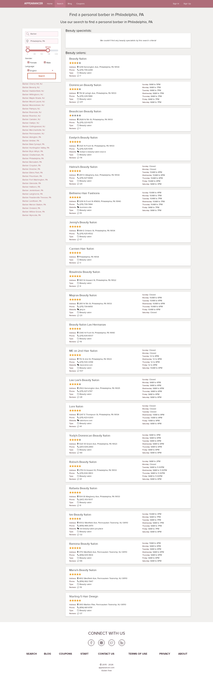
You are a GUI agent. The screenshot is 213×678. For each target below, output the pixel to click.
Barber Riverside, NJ (31, 112)
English (33, 70)
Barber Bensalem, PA (32, 162)
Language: (30, 66)
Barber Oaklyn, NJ (30, 123)
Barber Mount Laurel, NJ (33, 101)
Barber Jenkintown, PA (32, 190)
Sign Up (187, 3)
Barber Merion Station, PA (34, 204)
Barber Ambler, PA (30, 140)
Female (33, 62)
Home (50, 3)
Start (84, 654)
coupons (65, 654)
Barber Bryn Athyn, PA (32, 151)
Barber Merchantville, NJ (33, 130)
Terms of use (137, 654)
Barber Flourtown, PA (32, 176)
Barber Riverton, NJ (31, 116)
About (182, 654)
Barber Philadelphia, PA (33, 158)
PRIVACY (164, 654)
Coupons (80, 3)
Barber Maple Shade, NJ (33, 98)
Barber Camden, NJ (31, 119)
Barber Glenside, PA (31, 183)
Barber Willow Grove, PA (33, 211)
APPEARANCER (33, 3)
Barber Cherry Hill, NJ (32, 84)
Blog (70, 3)
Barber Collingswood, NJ (33, 126)
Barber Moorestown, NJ (33, 105)
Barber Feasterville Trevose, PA (36, 197)
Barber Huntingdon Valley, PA (35, 147)
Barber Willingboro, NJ (32, 94)
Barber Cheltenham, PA (33, 155)
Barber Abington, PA (31, 137)
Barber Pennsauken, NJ (33, 133)
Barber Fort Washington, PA (35, 179)
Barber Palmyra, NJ (31, 108)
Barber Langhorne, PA (32, 194)
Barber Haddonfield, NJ (33, 91)
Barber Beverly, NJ (31, 87)
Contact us (106, 654)
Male (48, 62)
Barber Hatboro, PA (31, 187)
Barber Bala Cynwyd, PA (33, 144)
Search (60, 3)
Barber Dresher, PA (31, 169)
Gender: (29, 58)
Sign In (176, 3)
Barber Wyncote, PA (31, 215)
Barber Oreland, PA (31, 208)
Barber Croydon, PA (31, 165)
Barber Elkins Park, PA (32, 172)
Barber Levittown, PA (31, 201)
